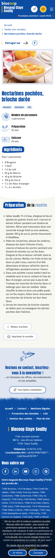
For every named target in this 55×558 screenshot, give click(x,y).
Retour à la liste (17, 326)
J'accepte (38, 552)
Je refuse (17, 552)
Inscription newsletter (27, 389)
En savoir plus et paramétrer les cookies (27, 545)
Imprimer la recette (20, 336)
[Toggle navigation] (51, 10)
